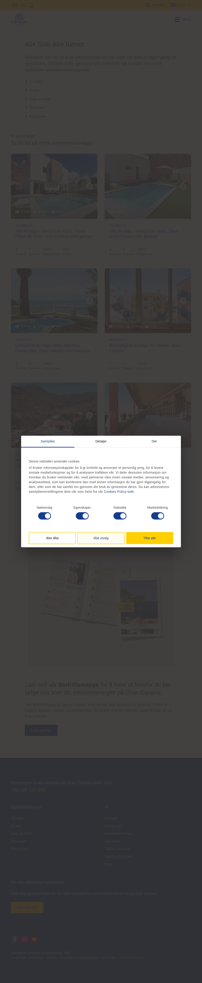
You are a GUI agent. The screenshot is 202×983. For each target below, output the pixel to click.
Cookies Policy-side (119, 491)
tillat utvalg (101, 538)
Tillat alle (149, 538)
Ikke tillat (52, 538)
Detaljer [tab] (100, 441)
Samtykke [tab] (48, 441)
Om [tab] (154, 441)
